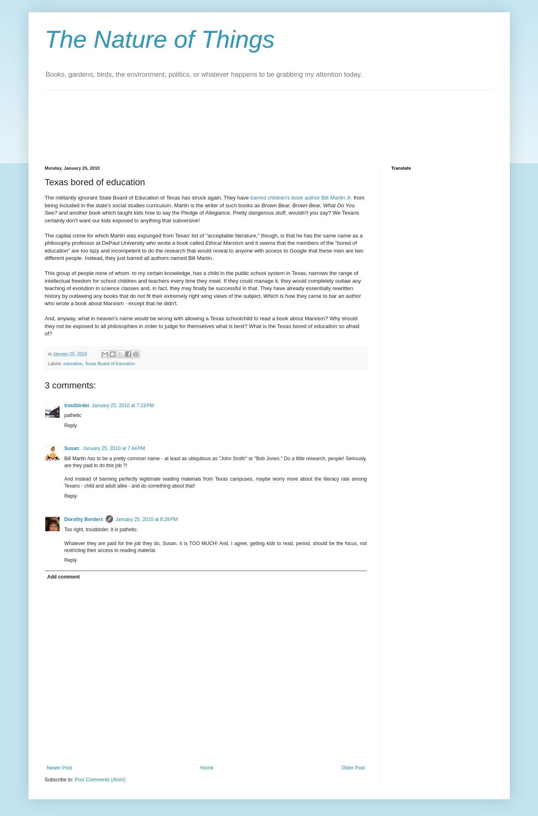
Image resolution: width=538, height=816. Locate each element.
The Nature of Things (160, 39)
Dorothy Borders (83, 519)
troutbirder (76, 405)
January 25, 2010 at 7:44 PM (114, 448)
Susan (72, 448)
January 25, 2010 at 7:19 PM (123, 405)
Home (206, 768)
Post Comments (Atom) (100, 780)
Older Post (353, 768)
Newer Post (59, 768)
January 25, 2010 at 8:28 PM (147, 519)
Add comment (63, 577)
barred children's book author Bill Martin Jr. (301, 198)
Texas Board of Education (110, 363)
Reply (70, 425)
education (72, 363)
